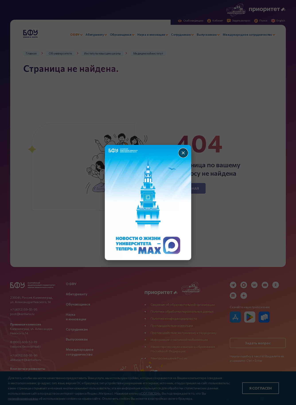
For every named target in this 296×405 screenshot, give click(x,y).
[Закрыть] (183, 152)
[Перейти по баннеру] (148, 202)
